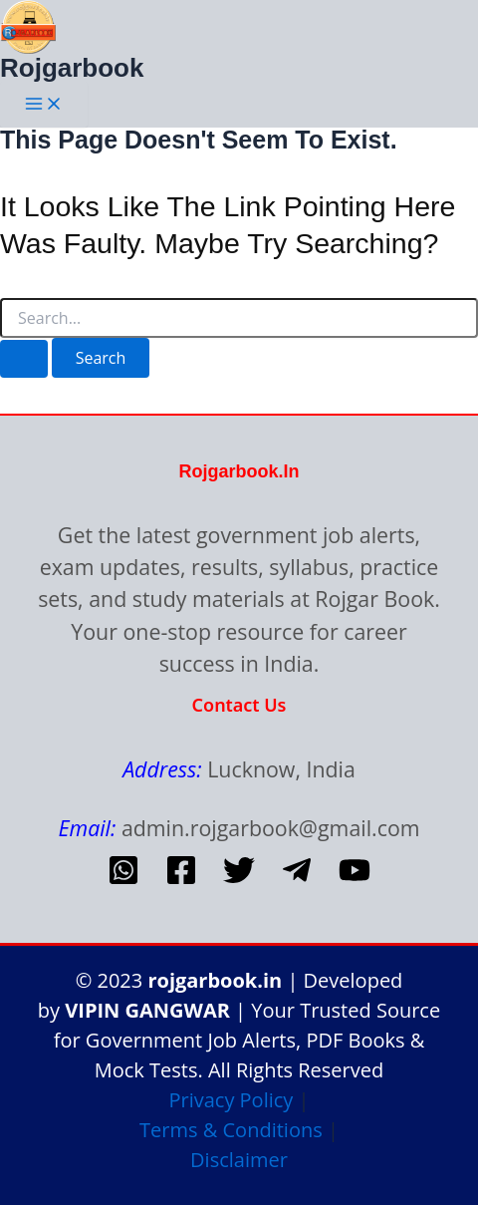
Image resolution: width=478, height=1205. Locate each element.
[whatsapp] (123, 880)
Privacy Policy (230, 1099)
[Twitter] (239, 880)
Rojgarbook (71, 68)
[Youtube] (354, 880)
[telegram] (297, 880)
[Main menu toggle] (44, 105)
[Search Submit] (24, 359)
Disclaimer (239, 1159)
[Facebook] (181, 880)
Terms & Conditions (231, 1129)
